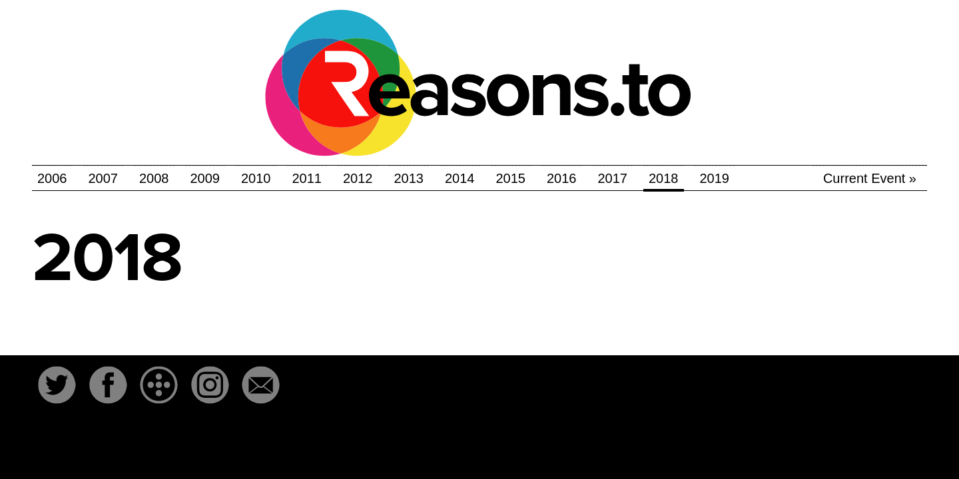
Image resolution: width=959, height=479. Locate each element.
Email (261, 385)
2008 (154, 178)
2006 (52, 178)
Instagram (209, 385)
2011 (307, 178)
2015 (511, 178)
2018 (664, 178)
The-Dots (159, 385)
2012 (358, 178)
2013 (409, 178)
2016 (562, 178)
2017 (613, 178)
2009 (205, 178)
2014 (460, 178)
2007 (104, 178)
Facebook (108, 385)
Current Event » (869, 178)
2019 (715, 178)
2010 (256, 178)
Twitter (56, 385)
